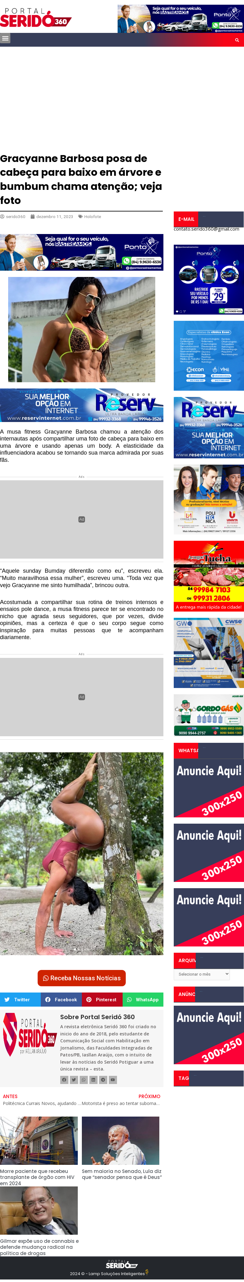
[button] (5, 38)
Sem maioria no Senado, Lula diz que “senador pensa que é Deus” (122, 1174)
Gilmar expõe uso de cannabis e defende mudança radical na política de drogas (39, 1247)
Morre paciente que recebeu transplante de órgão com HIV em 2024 (37, 1177)
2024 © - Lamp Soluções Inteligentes (107, 1274)
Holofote (92, 216)
